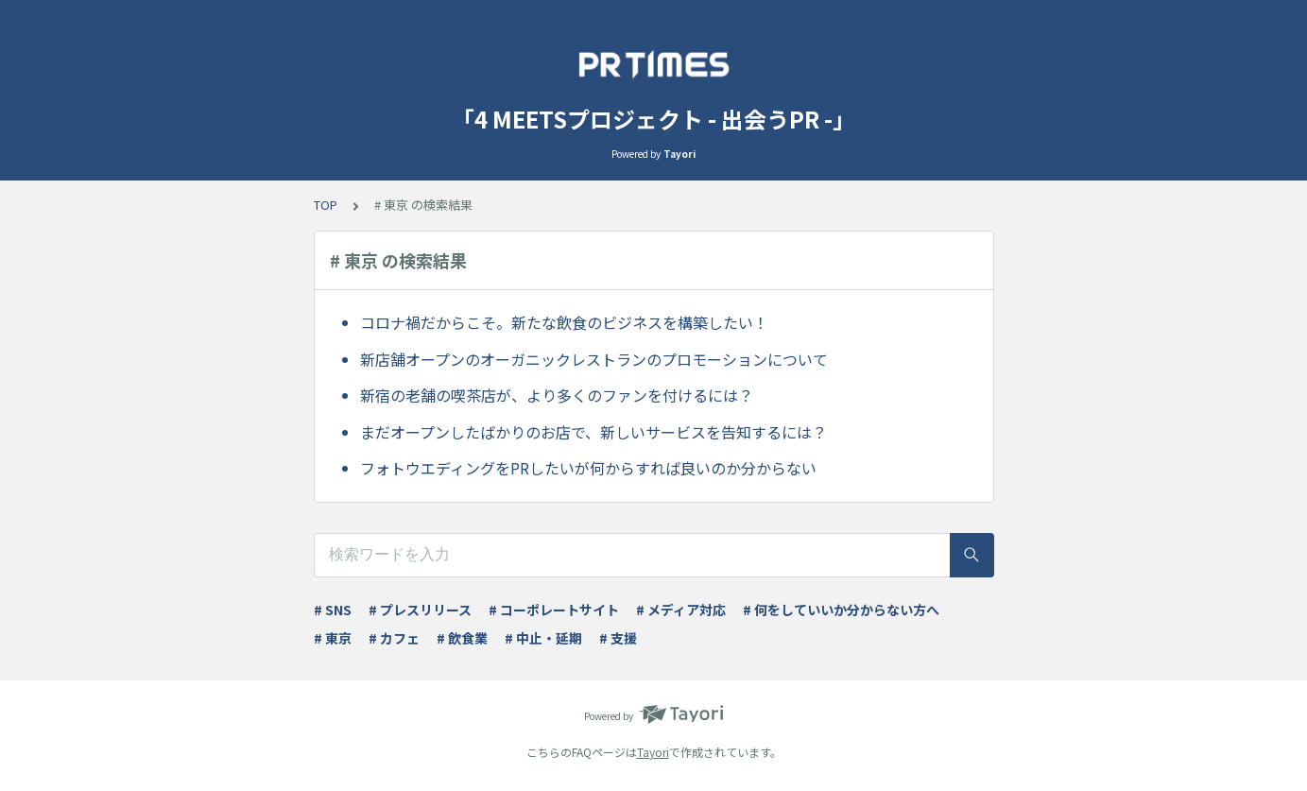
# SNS (333, 609)
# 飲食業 (462, 637)
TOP (325, 205)
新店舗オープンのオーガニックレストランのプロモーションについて (594, 359)
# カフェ (394, 637)
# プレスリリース (420, 609)
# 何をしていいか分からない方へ (841, 609)
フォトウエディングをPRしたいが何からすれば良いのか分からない (588, 467)
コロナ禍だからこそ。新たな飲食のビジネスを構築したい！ (564, 322)
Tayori (653, 752)
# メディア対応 (681, 609)
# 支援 (618, 637)
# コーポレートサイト (554, 609)
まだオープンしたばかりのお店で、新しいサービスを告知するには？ (593, 432)
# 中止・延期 (543, 637)
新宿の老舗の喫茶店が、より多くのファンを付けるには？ (556, 395)
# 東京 (333, 637)
